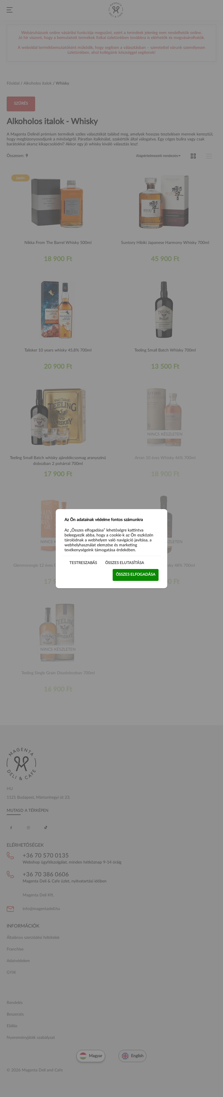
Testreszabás (83, 563)
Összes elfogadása (135, 575)
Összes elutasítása (124, 563)
